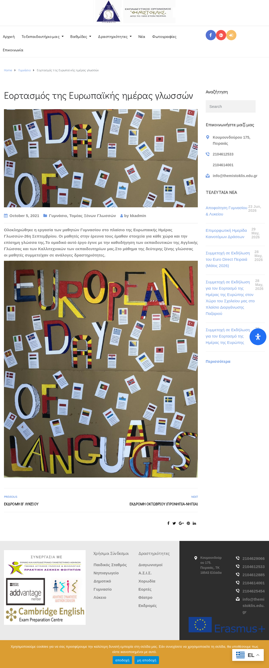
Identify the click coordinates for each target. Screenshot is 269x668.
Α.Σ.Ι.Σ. (145, 573)
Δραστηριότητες (112, 36)
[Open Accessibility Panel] (258, 336)
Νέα (141, 36)
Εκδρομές (147, 605)
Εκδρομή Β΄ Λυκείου (21, 503)
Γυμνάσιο (58, 215)
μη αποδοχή (146, 660)
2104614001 (253, 583)
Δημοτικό (102, 581)
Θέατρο (145, 597)
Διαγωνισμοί (150, 564)
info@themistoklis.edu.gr (253, 605)
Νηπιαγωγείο (106, 573)
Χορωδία (146, 581)
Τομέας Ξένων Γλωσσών (92, 215)
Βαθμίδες (78, 36)
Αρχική (9, 36)
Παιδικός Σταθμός (110, 564)
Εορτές (145, 589)
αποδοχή (122, 660)
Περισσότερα (218, 361)
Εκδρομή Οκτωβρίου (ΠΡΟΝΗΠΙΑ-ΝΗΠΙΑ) (164, 503)
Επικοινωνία (13, 49)
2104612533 (253, 566)
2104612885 (253, 574)
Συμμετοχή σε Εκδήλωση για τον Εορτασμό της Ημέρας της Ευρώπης (228, 336)
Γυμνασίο (103, 589)
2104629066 (253, 558)
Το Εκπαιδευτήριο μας (41, 36)
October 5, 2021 (24, 215)
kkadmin (138, 215)
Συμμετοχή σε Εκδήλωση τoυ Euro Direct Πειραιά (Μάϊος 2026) (228, 259)
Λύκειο (100, 597)
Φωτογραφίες (164, 36)
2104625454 (253, 591)
